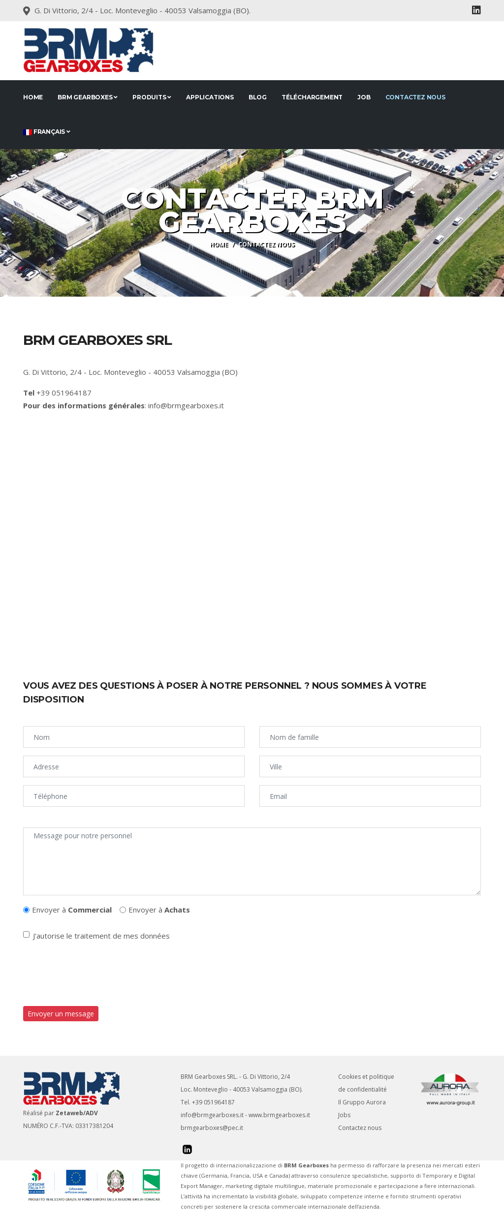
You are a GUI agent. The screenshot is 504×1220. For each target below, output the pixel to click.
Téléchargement (312, 97)
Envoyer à (72, 910)
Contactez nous (415, 97)
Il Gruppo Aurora (362, 1102)
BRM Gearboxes (88, 97)
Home (33, 97)
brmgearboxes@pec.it (212, 1128)
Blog (258, 97)
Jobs (344, 1115)
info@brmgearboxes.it (186, 405)
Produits (151, 97)
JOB (363, 97)
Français (46, 131)
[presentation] (98, 974)
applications (210, 97)
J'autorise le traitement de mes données (101, 936)
